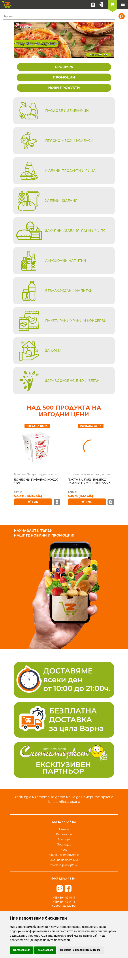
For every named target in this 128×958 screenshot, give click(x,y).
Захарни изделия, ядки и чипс (75, 231)
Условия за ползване (64, 865)
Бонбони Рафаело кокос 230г (36, 481)
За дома (53, 351)
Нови (64, 849)
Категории (64, 834)
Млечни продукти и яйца (70, 171)
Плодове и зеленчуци (67, 111)
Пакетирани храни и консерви (76, 321)
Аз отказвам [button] (45, 949)
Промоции (64, 844)
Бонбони (20, 474)
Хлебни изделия (61, 201)
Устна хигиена (111, 474)
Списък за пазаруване (64, 854)
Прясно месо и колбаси (69, 141)
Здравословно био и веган (72, 381)
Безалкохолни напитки (69, 291)
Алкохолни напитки (65, 261)
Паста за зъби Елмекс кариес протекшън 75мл (89, 481)
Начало (64, 829)
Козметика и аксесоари (84, 474)
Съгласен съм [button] (21, 949)
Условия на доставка (63, 860)
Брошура (64, 839)
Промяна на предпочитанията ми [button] (80, 949)
